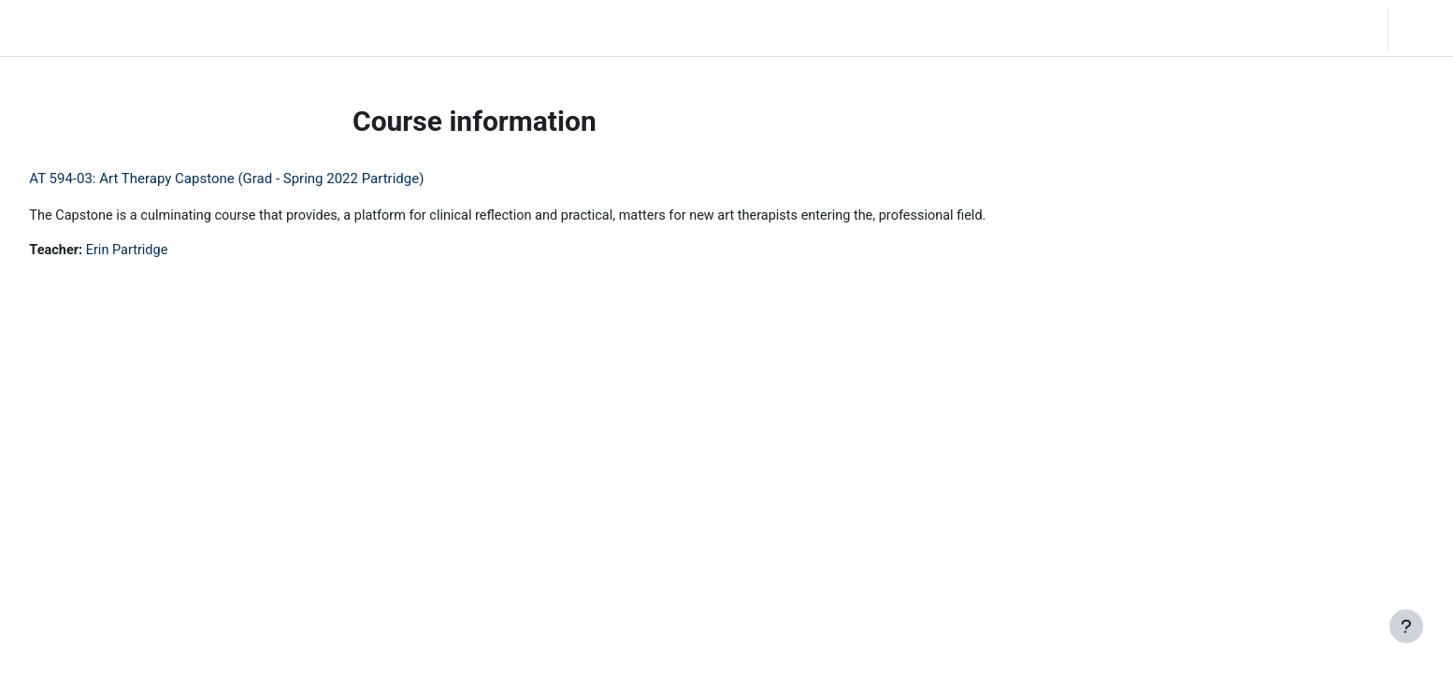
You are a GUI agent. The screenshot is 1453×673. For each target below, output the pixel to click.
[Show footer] (1406, 626)
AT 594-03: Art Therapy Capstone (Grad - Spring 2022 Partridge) (268, 178)
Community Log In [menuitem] (238, 28)
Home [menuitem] (146, 28)
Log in (1419, 28)
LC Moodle (56, 28)
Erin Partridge (172, 251)
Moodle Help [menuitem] (349, 28)
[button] (1260, 28)
